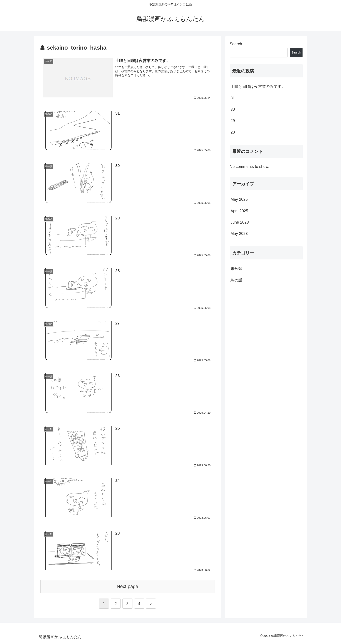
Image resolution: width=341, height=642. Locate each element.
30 (233, 109)
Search (236, 44)
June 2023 (240, 222)
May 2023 (239, 233)
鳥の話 (236, 280)
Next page (127, 586)
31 (233, 98)
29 (233, 121)
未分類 (236, 268)
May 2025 (239, 199)
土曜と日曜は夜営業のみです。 (258, 86)
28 (233, 132)
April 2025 (239, 211)
